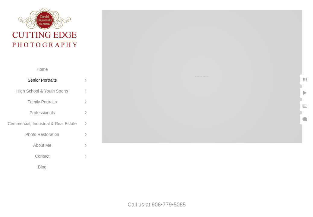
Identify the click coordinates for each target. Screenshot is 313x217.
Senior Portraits (42, 80)
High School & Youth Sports (42, 91)
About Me (42, 145)
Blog (42, 167)
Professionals (42, 112)
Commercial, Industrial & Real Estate (42, 123)
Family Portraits (42, 101)
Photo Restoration (42, 134)
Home (42, 69)
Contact (42, 156)
